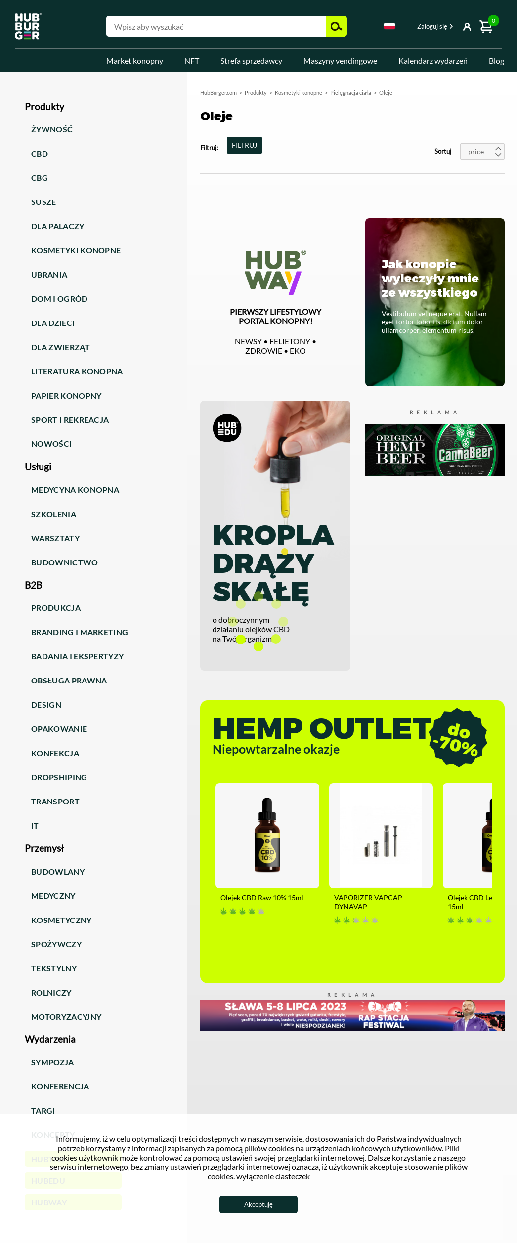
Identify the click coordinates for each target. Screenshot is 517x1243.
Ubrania (49, 274)
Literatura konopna (77, 371)
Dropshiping (59, 777)
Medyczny (53, 895)
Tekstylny (54, 968)
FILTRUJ (244, 145)
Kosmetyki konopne (76, 250)
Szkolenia (53, 514)
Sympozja (52, 1062)
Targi (43, 1110)
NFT (191, 60)
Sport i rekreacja (70, 419)
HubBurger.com (218, 92)
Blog (496, 60)
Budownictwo (64, 562)
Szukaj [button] (336, 26)
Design (46, 704)
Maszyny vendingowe (340, 60)
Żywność (52, 129)
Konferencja (60, 1086)
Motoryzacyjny (66, 1016)
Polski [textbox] (389, 26)
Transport (55, 801)
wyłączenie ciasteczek (273, 1176)
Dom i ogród (59, 298)
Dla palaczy (58, 226)
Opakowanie (59, 728)
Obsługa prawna (69, 680)
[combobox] (389, 28)
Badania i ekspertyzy (77, 656)
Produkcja (56, 607)
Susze (43, 201)
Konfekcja (55, 753)
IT (35, 825)
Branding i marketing (79, 632)
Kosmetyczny (61, 919)
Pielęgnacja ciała (350, 92)
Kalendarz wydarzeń (433, 60)
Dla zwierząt (60, 347)
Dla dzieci (53, 322)
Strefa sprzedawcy (251, 60)
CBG (39, 177)
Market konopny (134, 60)
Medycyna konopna (75, 489)
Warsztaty (55, 538)
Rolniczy (51, 992)
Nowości (51, 443)
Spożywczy (56, 944)
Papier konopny (66, 395)
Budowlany (58, 871)
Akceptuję (258, 1204)
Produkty (256, 92)
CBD (39, 153)
